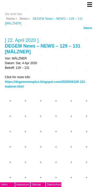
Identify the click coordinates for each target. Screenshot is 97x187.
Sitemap (36, 184)
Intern (88, 28)
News (24, 19)
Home (10, 19)
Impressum (22, 184)
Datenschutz (54, 184)
